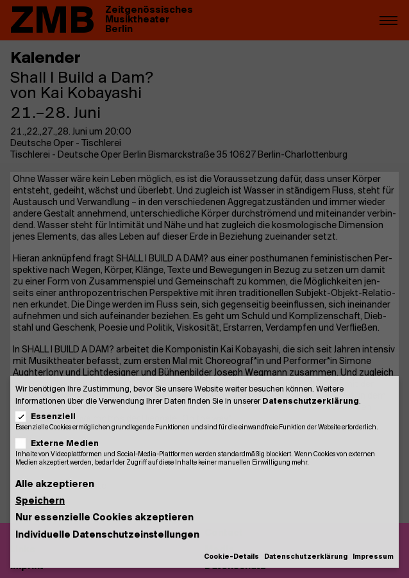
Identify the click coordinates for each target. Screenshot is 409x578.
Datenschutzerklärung (310, 401)
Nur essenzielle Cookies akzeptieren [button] (104, 518)
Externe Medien (61, 444)
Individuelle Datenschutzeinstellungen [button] (107, 535)
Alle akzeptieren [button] (54, 485)
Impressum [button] (373, 557)
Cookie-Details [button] (231, 557)
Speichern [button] (40, 501)
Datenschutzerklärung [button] (305, 557)
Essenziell (49, 417)
